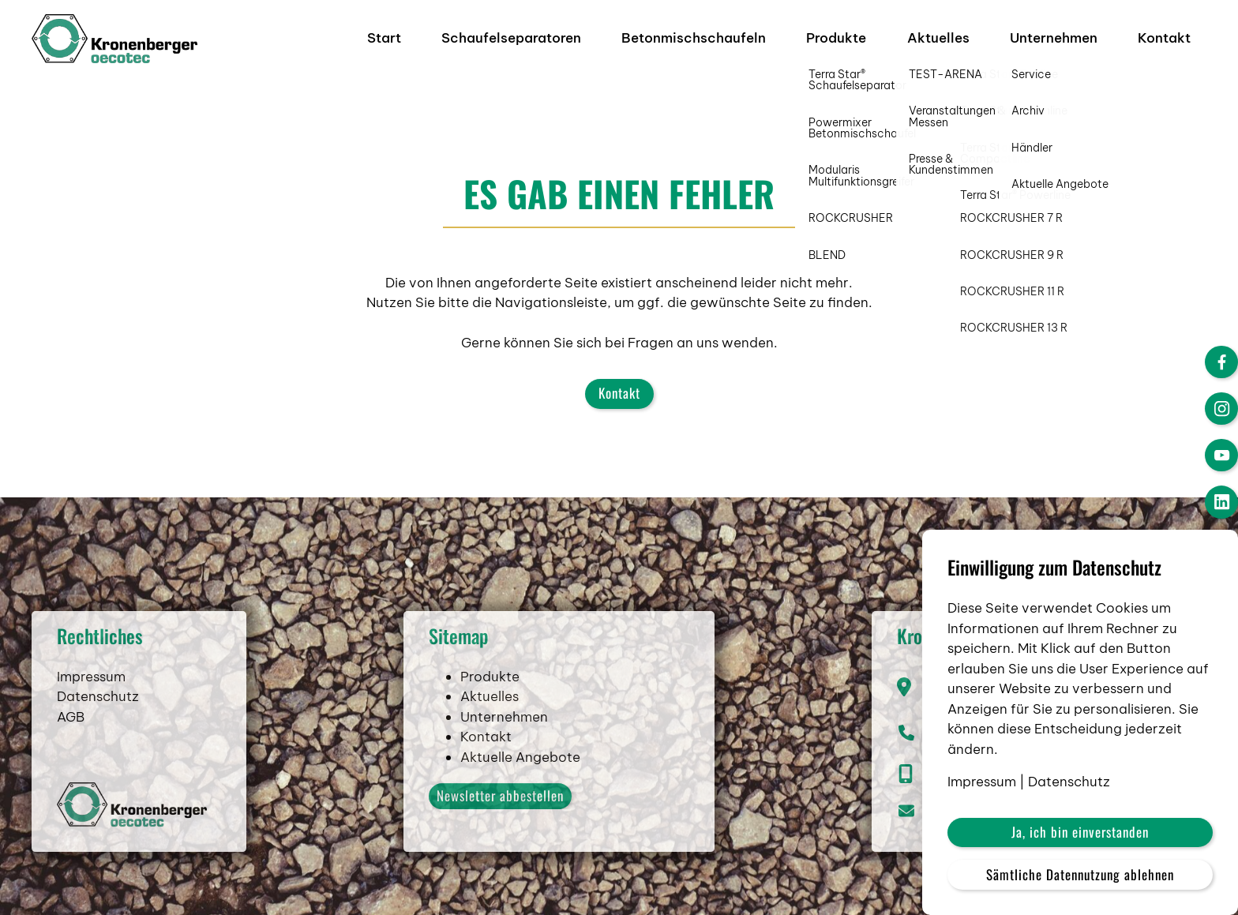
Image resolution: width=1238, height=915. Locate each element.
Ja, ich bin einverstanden (1080, 832)
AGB (70, 744)
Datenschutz (98, 724)
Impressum (91, 704)
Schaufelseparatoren (511, 38)
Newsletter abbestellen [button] (500, 824)
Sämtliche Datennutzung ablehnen (1080, 874)
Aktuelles (938, 38)
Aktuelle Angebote (520, 784)
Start (384, 38)
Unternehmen (1053, 38)
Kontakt (1164, 38)
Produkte (836, 38)
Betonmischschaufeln (693, 38)
